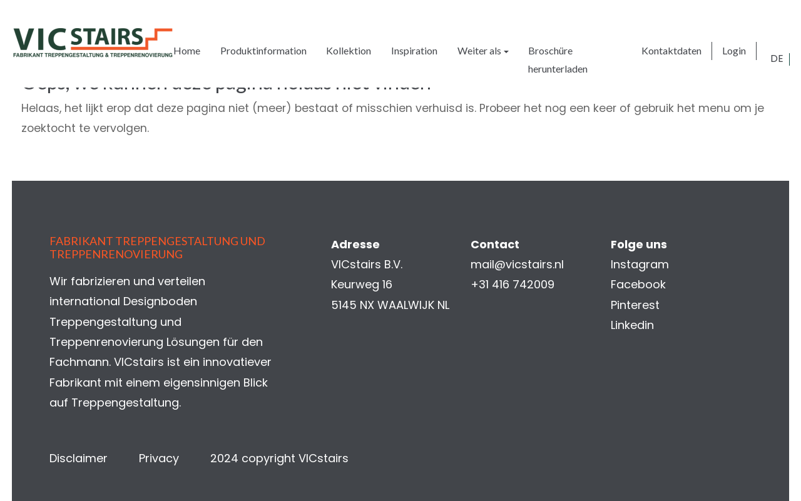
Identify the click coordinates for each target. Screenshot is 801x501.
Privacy (160, 458)
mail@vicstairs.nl (517, 264)
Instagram (639, 264)
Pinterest (634, 305)
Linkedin (631, 325)
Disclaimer (79, 458)
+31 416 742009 (512, 285)
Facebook (637, 285)
